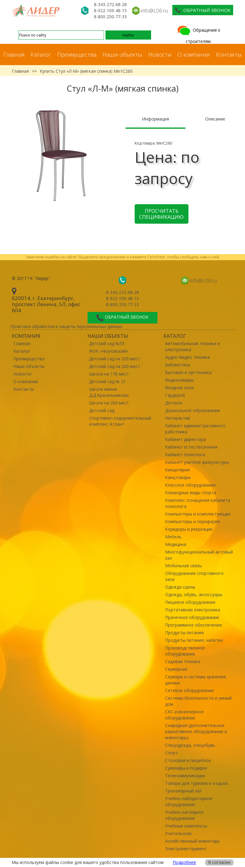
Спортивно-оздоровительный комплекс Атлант (120, 421)
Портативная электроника (192, 610)
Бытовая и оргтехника (188, 372)
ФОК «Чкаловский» (108, 351)
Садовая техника (182, 661)
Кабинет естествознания (191, 447)
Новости (159, 54)
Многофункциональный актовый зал (199, 555)
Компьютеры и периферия (192, 521)
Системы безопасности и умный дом (198, 701)
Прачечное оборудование (192, 617)
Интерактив (177, 418)
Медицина (175, 544)
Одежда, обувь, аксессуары (193, 594)
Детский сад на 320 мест (114, 359)
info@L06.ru (154, 10)
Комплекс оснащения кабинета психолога (197, 503)
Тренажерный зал (183, 791)
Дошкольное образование (192, 410)
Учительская (178, 833)
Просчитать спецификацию (161, 214)
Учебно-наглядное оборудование (184, 815)
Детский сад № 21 (107, 381)
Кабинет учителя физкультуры (197, 462)
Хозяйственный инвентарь (192, 841)
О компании (194, 54)
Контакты (229, 54)
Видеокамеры (179, 380)
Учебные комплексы (186, 826)
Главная (14, 54)
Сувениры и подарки (186, 768)
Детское (173, 403)
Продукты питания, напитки (194, 640)
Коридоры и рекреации (188, 529)
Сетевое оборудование (189, 690)
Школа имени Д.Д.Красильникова (109, 392)
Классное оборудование (190, 485)
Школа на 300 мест (109, 403)
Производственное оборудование (185, 651)
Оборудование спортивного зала (194, 576)
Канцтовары (178, 477)
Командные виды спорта (190, 492)
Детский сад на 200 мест (114, 366)
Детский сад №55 (107, 343)
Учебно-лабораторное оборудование (188, 801)
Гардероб (175, 395)
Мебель (173, 537)
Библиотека (177, 365)
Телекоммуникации (185, 775)
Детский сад (101, 410)
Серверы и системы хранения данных (195, 680)
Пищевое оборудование (190, 602)
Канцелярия (177, 470)
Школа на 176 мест (109, 374)
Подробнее (184, 862)
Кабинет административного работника (195, 429)
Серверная (176, 669)
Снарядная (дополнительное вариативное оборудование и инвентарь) (196, 731)
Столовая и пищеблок (188, 760)
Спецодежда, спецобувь (190, 745)
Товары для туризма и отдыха (196, 783)
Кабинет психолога (185, 454)
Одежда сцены (180, 587)
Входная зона (179, 387)
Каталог (41, 54)
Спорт (171, 753)
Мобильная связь (183, 565)
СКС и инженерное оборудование (184, 715)
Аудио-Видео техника (187, 357)
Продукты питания (184, 632)
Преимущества (76, 54)
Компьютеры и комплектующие (198, 514)
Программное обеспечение (193, 625)
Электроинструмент (186, 848)
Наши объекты (122, 54)
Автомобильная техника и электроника (192, 346)
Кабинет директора (185, 439)
